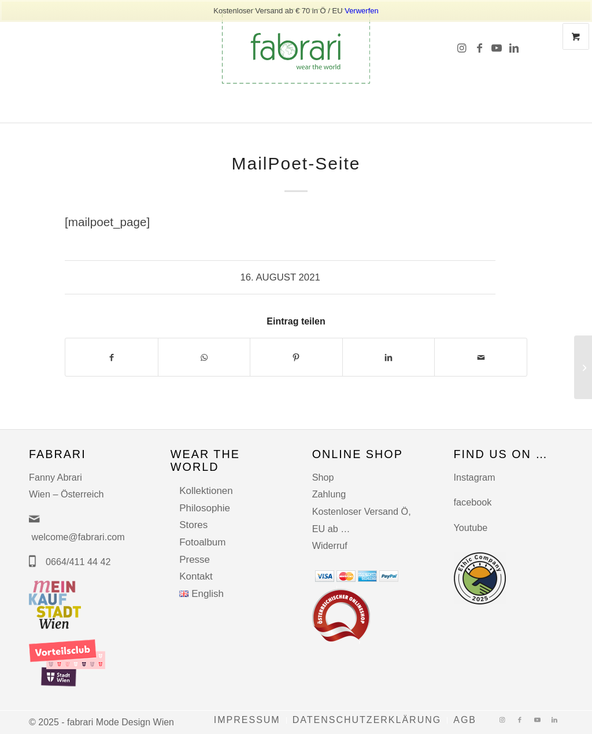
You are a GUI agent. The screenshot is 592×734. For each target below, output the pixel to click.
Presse (194, 559)
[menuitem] (247, 720)
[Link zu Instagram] (462, 46)
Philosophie (204, 508)
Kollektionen (206, 490)
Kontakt (196, 576)
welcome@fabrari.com (78, 537)
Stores (193, 524)
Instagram (474, 477)
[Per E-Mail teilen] (481, 357)
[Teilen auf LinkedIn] (389, 357)
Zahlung (329, 494)
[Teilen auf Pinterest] (296, 357)
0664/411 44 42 (78, 561)
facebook (473, 502)
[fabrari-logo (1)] (296, 46)
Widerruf (329, 545)
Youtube (471, 527)
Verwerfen (362, 10)
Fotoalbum (202, 542)
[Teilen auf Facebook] (111, 357)
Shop (323, 477)
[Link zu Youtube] (496, 46)
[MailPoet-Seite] (583, 367)
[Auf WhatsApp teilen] (204, 357)
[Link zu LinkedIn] (514, 46)
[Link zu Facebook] (479, 46)
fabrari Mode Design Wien (120, 722)
